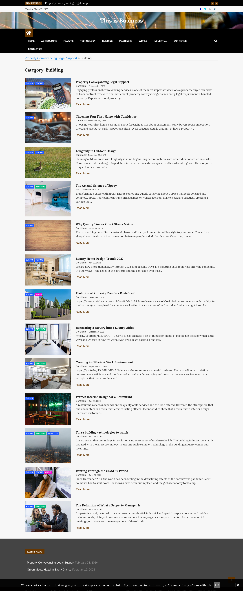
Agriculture (49, 41)
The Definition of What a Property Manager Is (108, 499)
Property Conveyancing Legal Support (68, 3)
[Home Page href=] (28, 33)
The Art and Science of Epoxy (96, 184)
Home (31, 41)
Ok (217, 585)
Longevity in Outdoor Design (96, 150)
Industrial (160, 41)
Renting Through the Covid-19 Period (102, 465)
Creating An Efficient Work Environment (104, 358)
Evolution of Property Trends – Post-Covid (105, 290)
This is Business (121, 20)
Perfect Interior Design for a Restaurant (104, 392)
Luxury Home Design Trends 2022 (100, 256)
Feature (69, 41)
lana (78, 188)
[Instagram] (210, 9)
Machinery (125, 41)
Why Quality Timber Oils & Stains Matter (105, 222)
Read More (83, 104)
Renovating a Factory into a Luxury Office (105, 324)
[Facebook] (201, 9)
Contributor (81, 86)
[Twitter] (205, 9)
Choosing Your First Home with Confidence (106, 116)
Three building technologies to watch (102, 427)
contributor (81, 120)
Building (107, 41)
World (143, 41)
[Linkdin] (215, 9)
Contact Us (35, 49)
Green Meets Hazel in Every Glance (49, 563)
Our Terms (180, 41)
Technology (88, 41)
